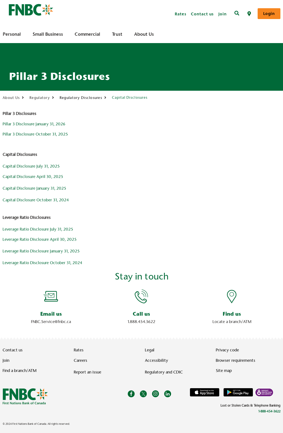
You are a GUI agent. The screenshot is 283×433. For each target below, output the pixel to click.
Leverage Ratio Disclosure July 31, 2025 (38, 229)
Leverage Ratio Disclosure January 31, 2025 (41, 251)
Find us (232, 314)
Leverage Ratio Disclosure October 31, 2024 (42, 262)
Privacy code (227, 350)
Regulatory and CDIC (165, 372)
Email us (51, 314)
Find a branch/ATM (19, 370)
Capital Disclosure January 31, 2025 (34, 188)
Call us (141, 314)
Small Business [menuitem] (48, 34)
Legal (149, 350)
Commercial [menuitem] (87, 34)
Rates (180, 13)
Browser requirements (235, 360)
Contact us (202, 13)
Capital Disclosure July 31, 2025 (31, 166)
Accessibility (156, 360)
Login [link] (269, 13)
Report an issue (87, 372)
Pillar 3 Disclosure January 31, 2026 (34, 124)
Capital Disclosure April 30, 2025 (33, 176)
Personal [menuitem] (12, 34)
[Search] (237, 13)
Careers (80, 360)
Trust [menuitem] (117, 34)
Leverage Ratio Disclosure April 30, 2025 (40, 239)
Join (222, 13)
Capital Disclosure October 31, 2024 (36, 200)
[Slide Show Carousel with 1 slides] (141, 306)
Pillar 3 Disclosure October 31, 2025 (35, 134)
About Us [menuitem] (144, 34)
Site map (224, 370)
